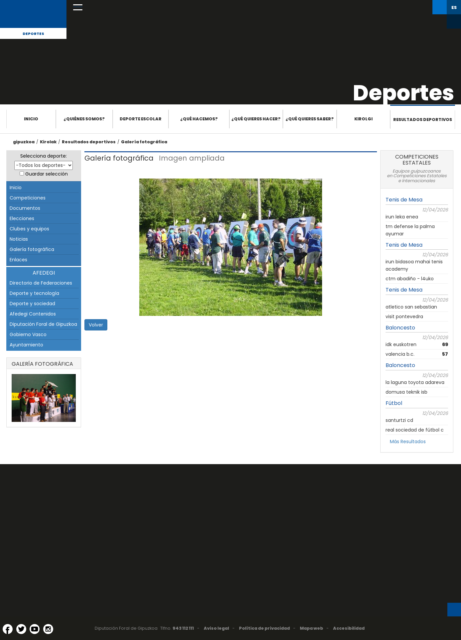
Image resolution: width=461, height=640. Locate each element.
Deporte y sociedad (32, 303)
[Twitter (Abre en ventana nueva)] (21, 629)
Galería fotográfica (144, 142)
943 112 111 (183, 628)
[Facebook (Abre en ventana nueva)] (8, 629)
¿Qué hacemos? (199, 119)
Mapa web (311, 628)
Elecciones (22, 218)
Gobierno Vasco (28, 334)
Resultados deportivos (422, 119)
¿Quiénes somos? (84, 119)
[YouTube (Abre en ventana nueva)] (35, 629)
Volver (96, 324)
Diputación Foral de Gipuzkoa (43, 324)
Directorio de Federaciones (41, 283)
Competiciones (28, 197)
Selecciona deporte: (43, 156)
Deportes (33, 33)
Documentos (25, 208)
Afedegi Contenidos (33, 314)
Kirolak (48, 142)
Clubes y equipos (29, 228)
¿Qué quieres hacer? (256, 119)
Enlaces (18, 259)
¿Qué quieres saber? (310, 119)
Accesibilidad (349, 628)
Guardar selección (46, 174)
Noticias (19, 239)
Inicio (31, 119)
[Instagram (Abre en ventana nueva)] (48, 629)
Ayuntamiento (26, 344)
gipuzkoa (24, 142)
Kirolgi (363, 119)
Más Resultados (408, 441)
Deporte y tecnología (34, 293)
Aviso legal (216, 628)
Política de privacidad (264, 628)
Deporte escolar (141, 119)
